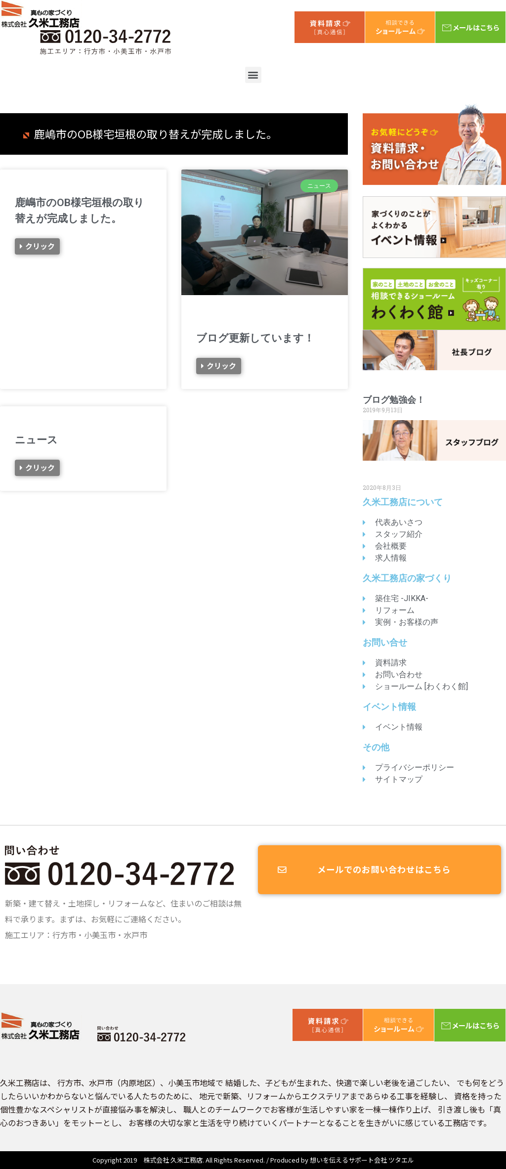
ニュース (36, 439)
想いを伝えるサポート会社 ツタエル (362, 1160)
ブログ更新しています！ (255, 338)
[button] (253, 75)
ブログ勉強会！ (394, 399)
